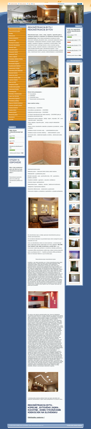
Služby (11, 33)
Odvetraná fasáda (14, 89)
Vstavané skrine (13, 52)
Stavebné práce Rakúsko (16, 70)
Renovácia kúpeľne (14, 98)
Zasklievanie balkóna (15, 66)
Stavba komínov (13, 107)
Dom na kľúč (12, 82)
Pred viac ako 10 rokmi (72, 45)
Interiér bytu (12, 40)
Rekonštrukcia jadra (14, 31)
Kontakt (11, 119)
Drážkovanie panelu (14, 87)
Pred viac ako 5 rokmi (72, 40)
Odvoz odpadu (13, 56)
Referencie (12, 36)
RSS (29, 3)
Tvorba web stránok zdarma (74, 425)
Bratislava (12, 117)
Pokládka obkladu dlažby (16, 59)
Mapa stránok (23, 3)
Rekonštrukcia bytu (14, 26)
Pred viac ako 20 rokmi (72, 50)
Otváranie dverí (13, 54)
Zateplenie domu (13, 84)
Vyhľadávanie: (61, 3)
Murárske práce (13, 114)
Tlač (34, 3)
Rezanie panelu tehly (14, 77)
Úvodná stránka (13, 3)
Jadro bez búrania (14, 96)
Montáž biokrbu (13, 73)
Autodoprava (12, 91)
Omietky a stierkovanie (15, 94)
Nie (10, 141)
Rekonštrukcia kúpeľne (15, 29)
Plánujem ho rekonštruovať (15, 146)
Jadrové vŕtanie (13, 80)
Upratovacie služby (14, 68)
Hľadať (79, 3)
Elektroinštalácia (13, 38)
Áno (10, 135)
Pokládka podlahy (14, 101)
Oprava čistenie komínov (16, 103)
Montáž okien (12, 47)
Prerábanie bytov (13, 61)
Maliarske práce (13, 75)
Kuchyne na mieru (14, 42)
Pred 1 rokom (70, 34)
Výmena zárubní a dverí (15, 105)
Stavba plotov (13, 112)
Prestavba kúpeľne (14, 63)
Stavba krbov (12, 110)
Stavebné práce (13, 49)
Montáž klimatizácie (14, 45)
